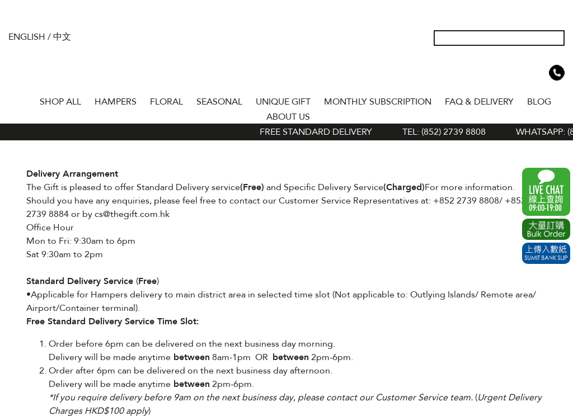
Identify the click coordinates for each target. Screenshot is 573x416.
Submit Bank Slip (546, 253)
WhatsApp (546, 192)
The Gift (286, 60)
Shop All (60, 102)
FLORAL (166, 102)
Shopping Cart (539, 73)
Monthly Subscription (377, 102)
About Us (288, 117)
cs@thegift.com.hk (132, 214)
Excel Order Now (546, 229)
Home (23, 99)
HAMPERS (116, 102)
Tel (557, 73)
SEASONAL (219, 102)
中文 (62, 37)
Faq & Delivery (479, 102)
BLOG (539, 102)
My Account (503, 73)
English (26, 37)
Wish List (521, 73)
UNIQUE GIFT (283, 102)
